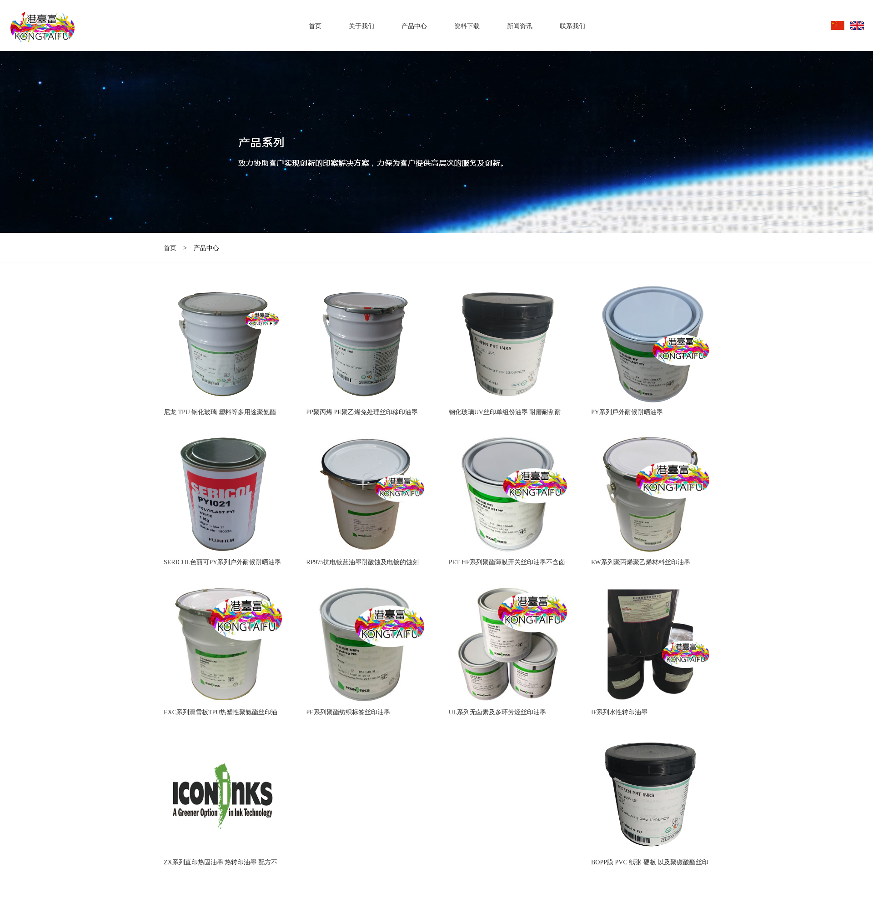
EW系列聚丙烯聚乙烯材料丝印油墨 (640, 562)
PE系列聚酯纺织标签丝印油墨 (348, 712)
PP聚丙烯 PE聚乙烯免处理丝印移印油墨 (361, 412)
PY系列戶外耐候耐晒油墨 (627, 412)
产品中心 (414, 26)
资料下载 (467, 26)
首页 (315, 26)
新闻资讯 (519, 26)
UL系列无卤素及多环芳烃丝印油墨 (498, 712)
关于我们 (361, 26)
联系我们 (572, 26)
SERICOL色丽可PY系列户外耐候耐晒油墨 (222, 562)
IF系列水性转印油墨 (619, 712)
